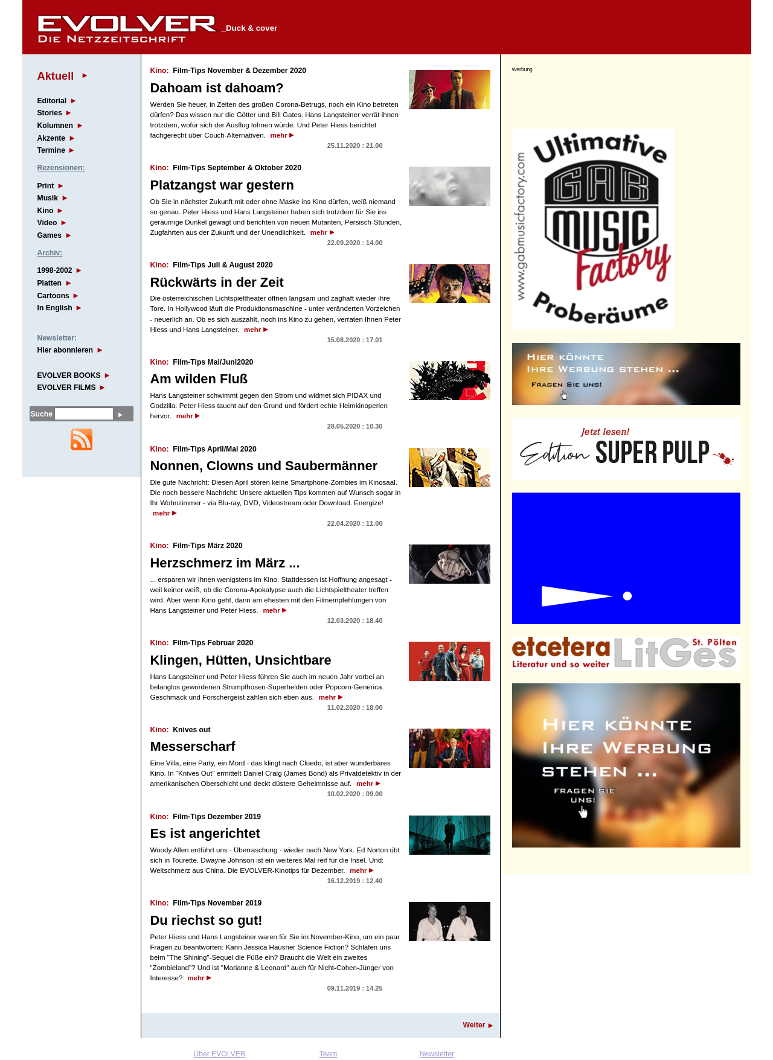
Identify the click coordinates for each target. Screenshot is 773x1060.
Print (45, 186)
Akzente (51, 138)
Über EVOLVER (219, 1054)
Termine (51, 150)
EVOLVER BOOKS (69, 375)
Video (47, 223)
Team (328, 1054)
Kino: (159, 70)
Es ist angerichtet (205, 833)
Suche (42, 414)
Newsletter (437, 1054)
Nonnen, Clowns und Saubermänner (264, 465)
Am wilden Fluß (199, 378)
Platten (49, 283)
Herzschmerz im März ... (225, 562)
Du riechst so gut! (206, 920)
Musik (47, 198)
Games (49, 235)
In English (54, 308)
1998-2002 (54, 270)
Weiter (474, 1025)
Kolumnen (55, 125)
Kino (45, 210)
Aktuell (55, 75)
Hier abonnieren (65, 350)
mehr (279, 135)
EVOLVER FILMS (66, 387)
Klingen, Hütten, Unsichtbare (241, 660)
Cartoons (53, 296)
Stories (49, 113)
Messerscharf (193, 746)
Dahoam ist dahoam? (217, 87)
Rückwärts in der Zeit (217, 282)
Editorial (52, 101)
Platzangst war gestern (222, 185)
